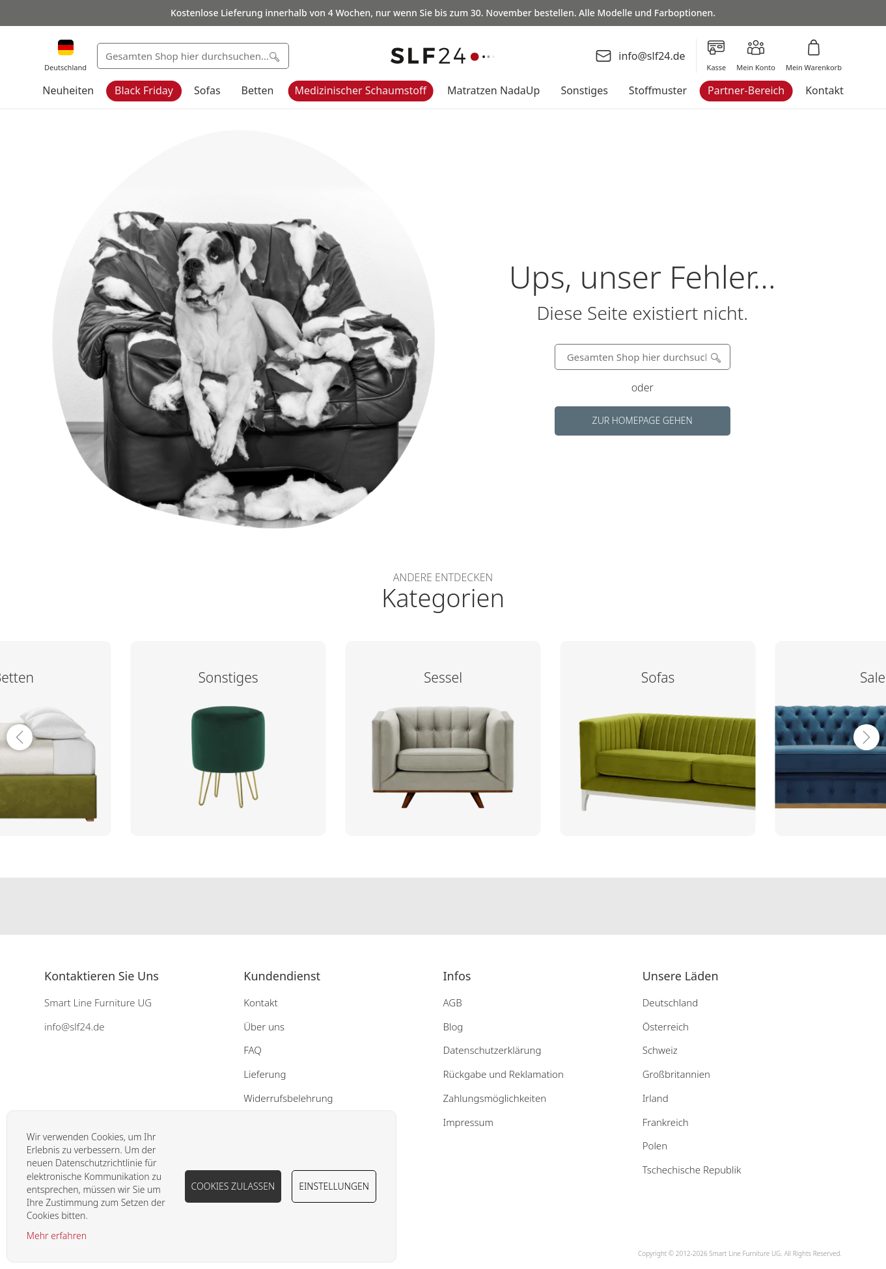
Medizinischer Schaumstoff (361, 90)
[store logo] (443, 56)
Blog (453, 1026)
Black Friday (144, 90)
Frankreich (666, 1122)
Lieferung (264, 1073)
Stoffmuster (658, 90)
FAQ (252, 1049)
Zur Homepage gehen (642, 420)
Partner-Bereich (746, 90)
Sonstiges (584, 90)
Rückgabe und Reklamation (503, 1073)
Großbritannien (676, 1073)
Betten (258, 90)
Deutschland (671, 1002)
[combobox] (193, 56)
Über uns (263, 1026)
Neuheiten (68, 90)
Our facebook (416, 906)
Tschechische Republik (692, 1169)
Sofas (207, 90)
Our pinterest (469, 906)
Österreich (666, 1026)
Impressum (468, 1122)
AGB (452, 1002)
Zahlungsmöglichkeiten (494, 1098)
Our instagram (442, 906)
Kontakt (824, 90)
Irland (656, 1098)
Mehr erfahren (57, 1235)
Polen (655, 1145)
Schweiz (660, 1049)
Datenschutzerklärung (492, 1049)
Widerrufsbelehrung (288, 1098)
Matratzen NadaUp (493, 90)
